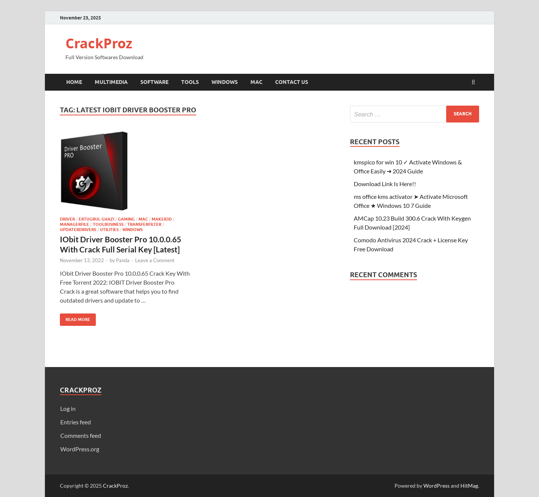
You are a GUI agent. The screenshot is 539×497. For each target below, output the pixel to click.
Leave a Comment (154, 260)
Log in (68, 408)
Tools (190, 82)
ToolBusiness (108, 224)
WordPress (436, 485)
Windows (224, 82)
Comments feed (80, 435)
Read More (75, 317)
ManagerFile (74, 224)
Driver (67, 219)
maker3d (162, 219)
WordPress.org (79, 448)
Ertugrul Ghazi (96, 219)
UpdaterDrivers (78, 229)
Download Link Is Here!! (385, 183)
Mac (256, 82)
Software (154, 82)
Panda (123, 260)
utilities (109, 229)
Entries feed (75, 421)
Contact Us (291, 82)
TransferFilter (144, 224)
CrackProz (99, 43)
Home (74, 82)
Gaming (126, 219)
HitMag (469, 485)
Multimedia (111, 82)
